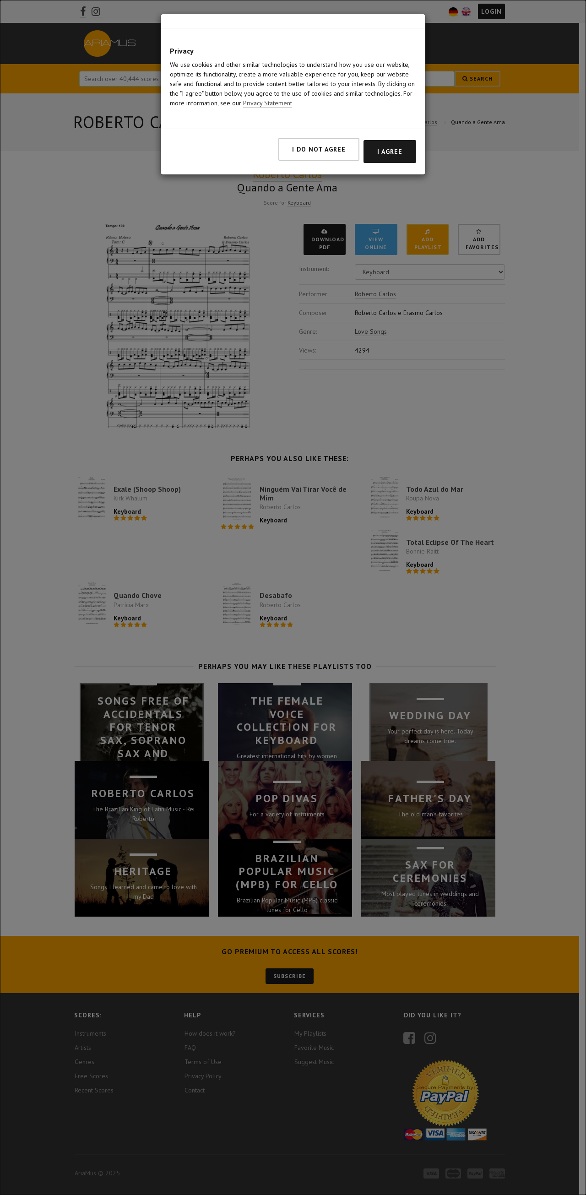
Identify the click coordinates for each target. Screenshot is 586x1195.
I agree (389, 140)
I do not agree (319, 137)
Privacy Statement (267, 91)
